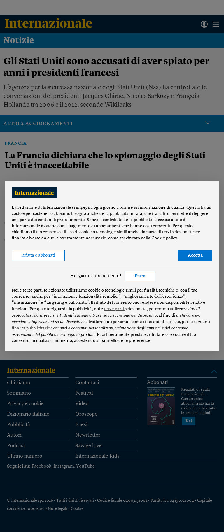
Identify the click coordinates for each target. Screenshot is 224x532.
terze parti (114, 309)
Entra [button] (140, 276)
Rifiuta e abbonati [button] (38, 255)
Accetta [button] (195, 255)
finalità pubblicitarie (31, 328)
